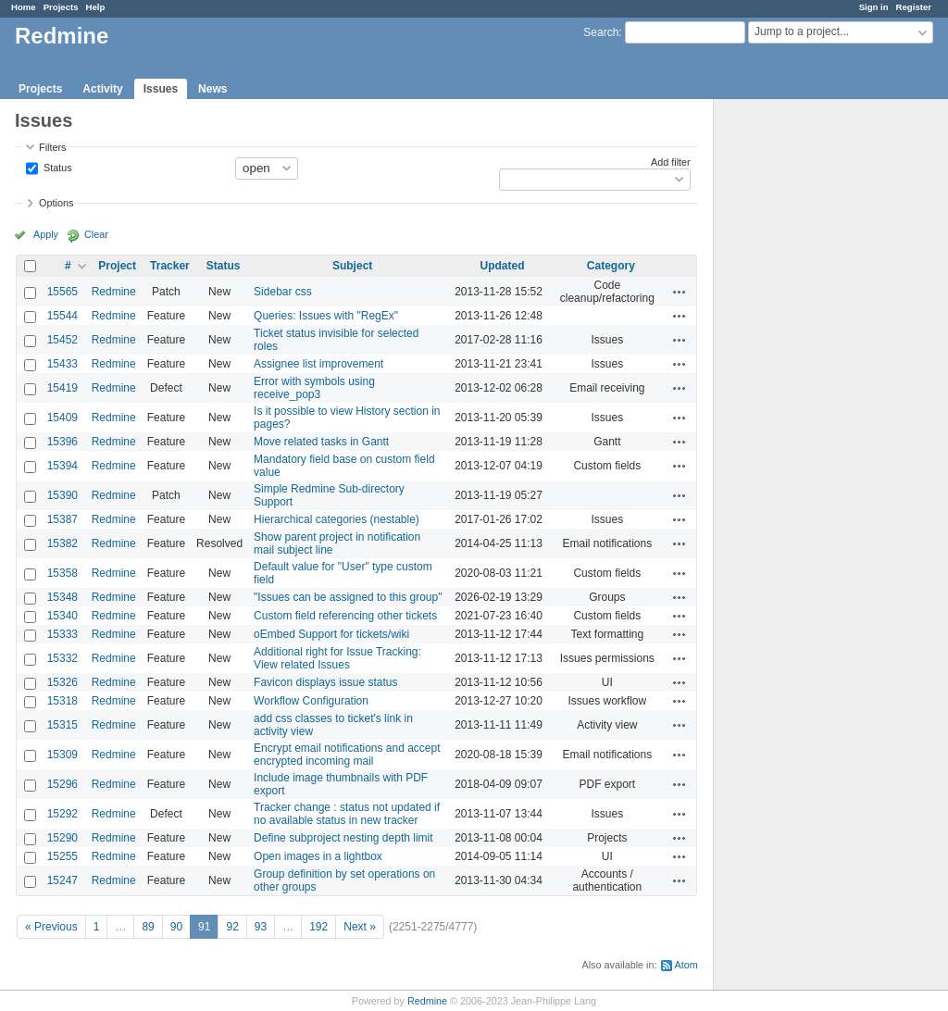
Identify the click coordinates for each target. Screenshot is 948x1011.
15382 (62, 543)
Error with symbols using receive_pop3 (314, 388)
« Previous (51, 926)
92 (232, 926)
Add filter (671, 162)
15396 (62, 441)
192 (318, 926)
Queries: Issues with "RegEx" (326, 315)
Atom (686, 964)
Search (600, 32)
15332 (62, 658)
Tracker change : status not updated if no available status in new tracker (347, 814)
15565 (62, 291)
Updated (502, 265)
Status (56, 166)
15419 (62, 387)
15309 (62, 754)
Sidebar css (283, 291)
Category (611, 265)
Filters (52, 147)
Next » (359, 926)
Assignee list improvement (318, 363)
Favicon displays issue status (325, 682)
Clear (96, 234)
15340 (62, 615)
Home (23, 7)
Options (56, 202)
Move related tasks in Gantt (321, 441)
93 (261, 926)
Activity (102, 88)
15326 (62, 682)
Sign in (874, 7)
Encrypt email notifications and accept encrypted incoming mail (347, 755)
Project (117, 265)
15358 (62, 573)
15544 (62, 315)
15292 (62, 813)
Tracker (170, 265)
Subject (352, 265)
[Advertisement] (806, 390)
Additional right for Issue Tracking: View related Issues (337, 658)
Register (913, 7)
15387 (62, 519)
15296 (62, 784)
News (212, 88)
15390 (62, 495)
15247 (62, 880)
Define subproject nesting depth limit (343, 837)
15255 (62, 856)
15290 (62, 837)
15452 (62, 339)
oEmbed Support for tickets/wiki (331, 634)
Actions (679, 291)
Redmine (114, 291)
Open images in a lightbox (318, 856)
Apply (45, 234)
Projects (61, 7)
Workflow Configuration (311, 700)
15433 (62, 363)
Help (96, 7)
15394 (62, 465)
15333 (62, 634)
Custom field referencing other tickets (345, 615)
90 (176, 926)
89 (148, 926)
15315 (62, 724)
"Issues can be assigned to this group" (348, 597)
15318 (62, 700)
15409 (62, 417)
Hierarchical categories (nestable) (336, 519)
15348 (62, 597)
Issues (160, 88)
